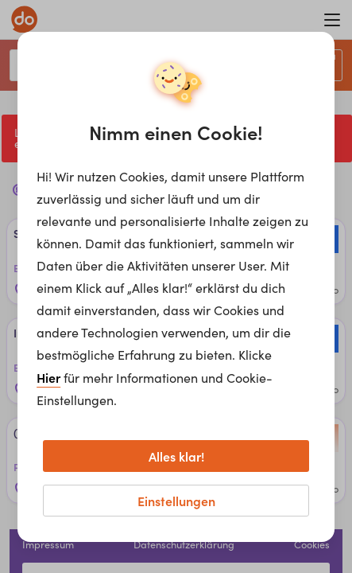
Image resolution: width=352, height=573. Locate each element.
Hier (48, 377)
